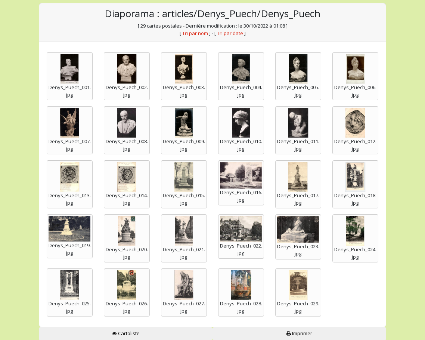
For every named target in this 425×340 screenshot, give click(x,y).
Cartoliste (126, 333)
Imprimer (299, 333)
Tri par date (230, 33)
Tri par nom (195, 33)
